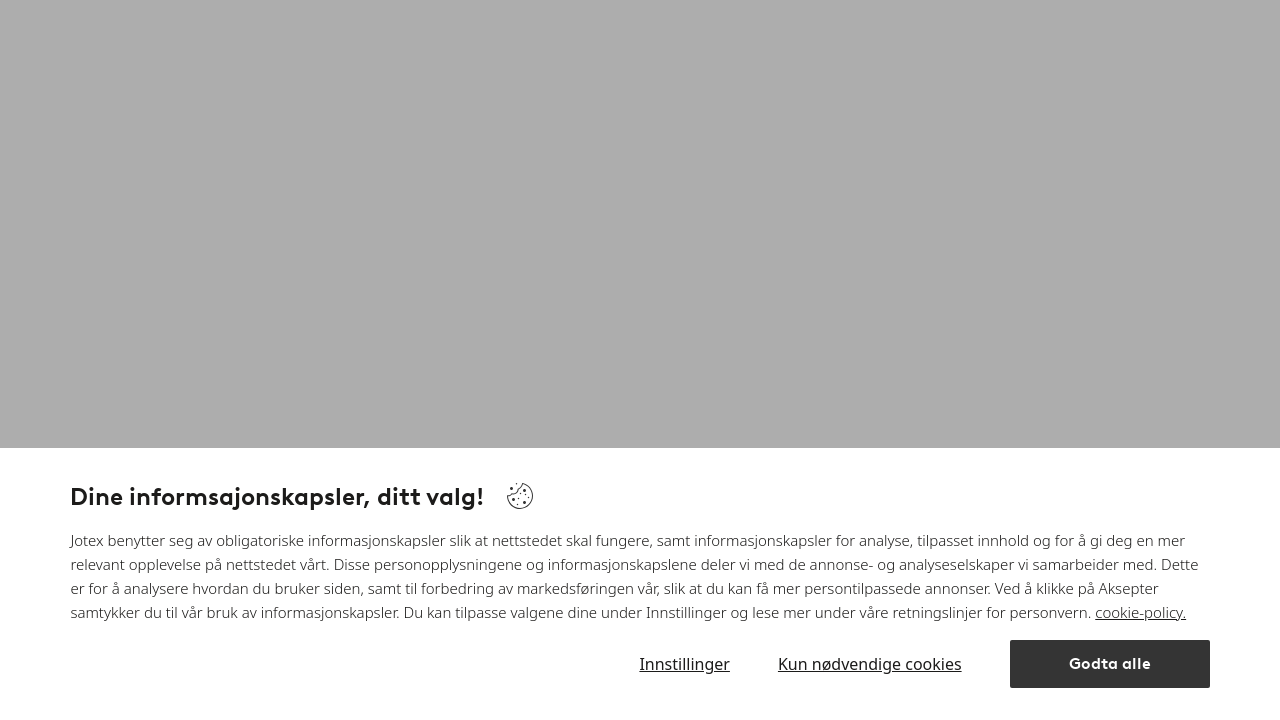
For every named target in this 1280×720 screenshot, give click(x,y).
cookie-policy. (1140, 612)
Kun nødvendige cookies (870, 664)
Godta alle (1110, 663)
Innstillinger (684, 664)
